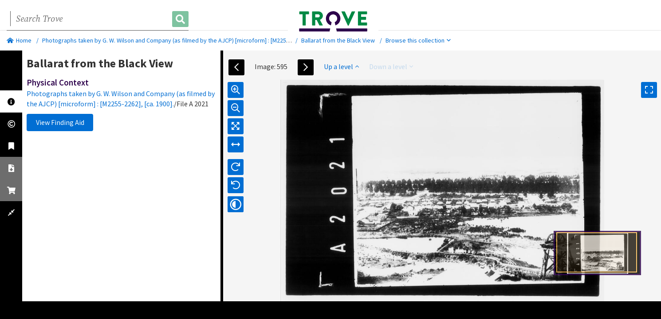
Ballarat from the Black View (338, 40)
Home (19, 40)
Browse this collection (418, 40)
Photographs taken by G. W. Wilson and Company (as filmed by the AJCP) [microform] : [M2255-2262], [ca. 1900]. (188, 40)
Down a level (391, 66)
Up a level (341, 66)
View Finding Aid (60, 122)
